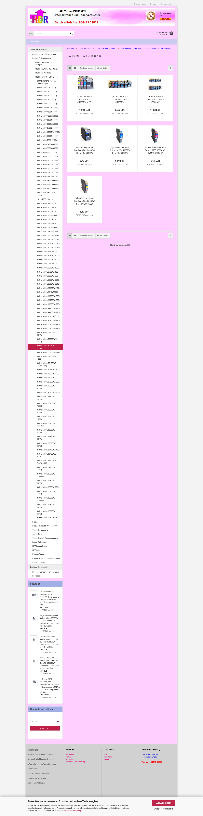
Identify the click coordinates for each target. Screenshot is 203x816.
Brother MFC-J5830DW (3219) (46, 397)
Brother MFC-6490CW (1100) (48, 184)
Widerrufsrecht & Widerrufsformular (42, 764)
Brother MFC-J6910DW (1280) (46, 492)
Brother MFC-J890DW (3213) (48, 280)
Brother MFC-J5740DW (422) (48, 393)
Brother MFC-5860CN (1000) (48, 168)
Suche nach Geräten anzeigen (44, 54)
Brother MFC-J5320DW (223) (48, 328)
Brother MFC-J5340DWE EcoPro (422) (46, 364)
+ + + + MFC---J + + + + (45, 199)
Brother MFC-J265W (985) (47, 215)
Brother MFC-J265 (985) (46, 211)
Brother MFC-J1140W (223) (47, 292)
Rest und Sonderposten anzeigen (45, 572)
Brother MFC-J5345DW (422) (48, 370)
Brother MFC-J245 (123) (46, 207)
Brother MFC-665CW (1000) (48, 124)
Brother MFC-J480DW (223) (48, 240)
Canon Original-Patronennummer (45, 538)
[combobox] (86, 68)
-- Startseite (34, 42)
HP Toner (36, 550)
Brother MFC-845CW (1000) (48, 144)
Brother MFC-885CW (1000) (48, 148)
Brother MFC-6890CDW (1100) (46, 193)
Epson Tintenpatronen (41, 542)
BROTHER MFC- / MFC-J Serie (46, 77)
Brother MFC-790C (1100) (47, 140)
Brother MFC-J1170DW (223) (48, 300)
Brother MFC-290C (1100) (47, 104)
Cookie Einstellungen (36, 783)
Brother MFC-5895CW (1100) (48, 180)
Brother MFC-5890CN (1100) (48, 172)
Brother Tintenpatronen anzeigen (43, 63)
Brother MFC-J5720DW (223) (48, 382)
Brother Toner (37, 522)
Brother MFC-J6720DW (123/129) (46, 475)
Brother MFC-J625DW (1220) (48, 256)
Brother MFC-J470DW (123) (48, 235)
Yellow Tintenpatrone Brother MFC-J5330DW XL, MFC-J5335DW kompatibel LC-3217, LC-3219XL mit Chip (84, 201)
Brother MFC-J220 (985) (46, 203)
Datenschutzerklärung (72, 811)
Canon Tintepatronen (40, 530)
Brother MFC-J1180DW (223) (48, 304)
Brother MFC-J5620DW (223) (48, 374)
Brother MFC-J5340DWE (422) (46, 357)
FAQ (105, 755)
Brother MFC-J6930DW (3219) (46, 505)
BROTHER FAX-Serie (42, 73)
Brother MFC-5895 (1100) (47, 176)
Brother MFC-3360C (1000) (47, 156)
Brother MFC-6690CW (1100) (48, 189)
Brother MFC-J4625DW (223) (48, 324)
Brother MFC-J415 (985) (46, 223)
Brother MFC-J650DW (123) (48, 260)
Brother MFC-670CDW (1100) (48, 132)
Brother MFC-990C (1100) (47, 152)
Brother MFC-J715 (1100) (47, 264)
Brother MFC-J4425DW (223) (48, 312)
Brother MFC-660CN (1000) (47, 120)
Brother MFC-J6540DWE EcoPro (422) (46, 462)
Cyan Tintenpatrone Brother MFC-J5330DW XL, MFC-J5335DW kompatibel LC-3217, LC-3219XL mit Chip (120, 150)
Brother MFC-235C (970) (46, 88)
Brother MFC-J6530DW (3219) (46, 431)
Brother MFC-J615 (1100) (47, 252)
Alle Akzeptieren (163, 803)
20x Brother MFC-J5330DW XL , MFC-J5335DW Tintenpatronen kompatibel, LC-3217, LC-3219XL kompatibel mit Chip (155, 99)
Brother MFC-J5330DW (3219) (46, 333)
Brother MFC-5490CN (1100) (48, 164)
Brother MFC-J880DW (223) (48, 276)
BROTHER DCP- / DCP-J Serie (46, 69)
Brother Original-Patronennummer (45, 526)
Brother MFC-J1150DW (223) (48, 296)
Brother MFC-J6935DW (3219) (46, 512)
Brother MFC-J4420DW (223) (48, 308)
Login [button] (153, 4)
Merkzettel (165, 4)
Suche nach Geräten (38, 49)
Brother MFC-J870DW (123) (48, 272)
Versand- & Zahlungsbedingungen (41, 759)
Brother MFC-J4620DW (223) (48, 320)
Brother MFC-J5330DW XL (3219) (47, 340)
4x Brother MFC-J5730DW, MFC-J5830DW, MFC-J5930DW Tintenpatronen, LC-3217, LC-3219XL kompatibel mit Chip (84, 99)
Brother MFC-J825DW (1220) (48, 268)
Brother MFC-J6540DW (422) (48, 450)
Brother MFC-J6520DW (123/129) (46, 424)
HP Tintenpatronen (39, 546)
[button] (139, 4)
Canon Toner (37, 534)
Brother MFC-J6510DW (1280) (46, 417)
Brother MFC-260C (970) (46, 100)
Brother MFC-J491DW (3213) (48, 244)
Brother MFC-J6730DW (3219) (46, 481)
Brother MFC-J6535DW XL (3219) (47, 444)
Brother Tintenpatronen (41, 58)
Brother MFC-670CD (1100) (47, 128)
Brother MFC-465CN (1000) (47, 112)
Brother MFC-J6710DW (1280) (46, 468)
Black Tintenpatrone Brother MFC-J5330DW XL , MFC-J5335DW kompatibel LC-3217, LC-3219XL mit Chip (84, 150)
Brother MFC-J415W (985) (47, 227)
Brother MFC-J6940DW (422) (48, 518)
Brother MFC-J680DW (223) (48, 487)
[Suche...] (31, 33)
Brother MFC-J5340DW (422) (48, 352)
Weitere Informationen (163, 809)
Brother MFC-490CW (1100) (48, 116)
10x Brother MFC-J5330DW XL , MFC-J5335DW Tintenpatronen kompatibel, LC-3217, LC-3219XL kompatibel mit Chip (120, 99)
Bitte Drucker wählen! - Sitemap (40, 754)
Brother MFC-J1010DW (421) (48, 288)
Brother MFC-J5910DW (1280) (46, 404)
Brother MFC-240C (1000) (47, 92)
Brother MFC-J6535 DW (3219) (46, 437)
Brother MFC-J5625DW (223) (48, 378)
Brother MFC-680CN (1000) (47, 136)
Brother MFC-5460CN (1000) (48, 160)
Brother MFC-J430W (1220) (47, 231)
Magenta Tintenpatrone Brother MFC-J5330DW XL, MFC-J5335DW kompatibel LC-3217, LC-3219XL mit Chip (155, 150)
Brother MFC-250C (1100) (47, 96)
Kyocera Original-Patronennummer (46, 558)
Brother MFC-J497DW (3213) (48, 248)
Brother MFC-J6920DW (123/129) (46, 499)
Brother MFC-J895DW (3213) (48, 284)
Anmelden (45, 728)
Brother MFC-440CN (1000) (47, 108)
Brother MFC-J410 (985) (46, 219)
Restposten (37, 576)
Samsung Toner (38, 562)
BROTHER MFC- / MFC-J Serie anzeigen (46, 82)
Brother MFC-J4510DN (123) (48, 316)
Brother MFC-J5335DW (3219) (46, 347)
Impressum (32, 769)
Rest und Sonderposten (39, 567)
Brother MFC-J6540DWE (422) (46, 455)
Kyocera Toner (38, 554)
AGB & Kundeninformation (38, 773)
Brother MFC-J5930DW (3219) (46, 411)
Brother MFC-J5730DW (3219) (46, 387)
